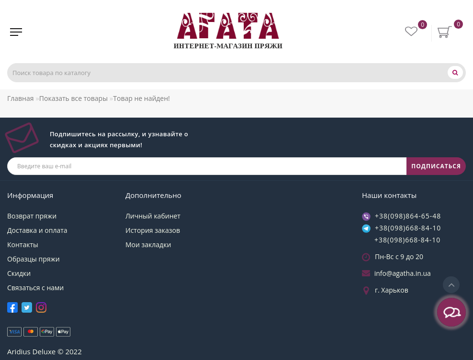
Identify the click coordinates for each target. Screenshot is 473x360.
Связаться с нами (35, 287)
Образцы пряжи (33, 258)
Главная (20, 98)
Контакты (22, 244)
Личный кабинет (152, 215)
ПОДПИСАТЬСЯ (436, 166)
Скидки (19, 273)
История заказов (152, 230)
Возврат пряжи (31, 215)
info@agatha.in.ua (402, 273)
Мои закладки (148, 244)
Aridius (19, 351)
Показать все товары (73, 98)
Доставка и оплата (37, 230)
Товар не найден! (141, 98)
